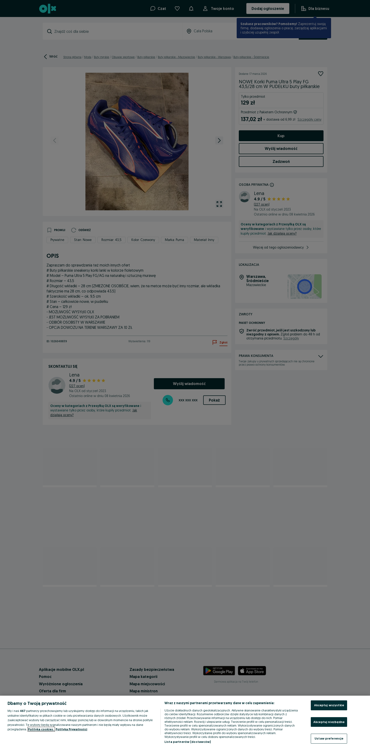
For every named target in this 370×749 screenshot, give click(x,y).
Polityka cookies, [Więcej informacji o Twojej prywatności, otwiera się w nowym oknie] (41, 729)
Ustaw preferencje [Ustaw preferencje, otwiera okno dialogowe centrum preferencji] (329, 738)
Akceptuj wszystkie (329, 705)
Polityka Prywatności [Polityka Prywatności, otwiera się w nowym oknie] (71, 729)
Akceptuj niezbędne (329, 722)
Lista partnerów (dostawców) (187, 742)
